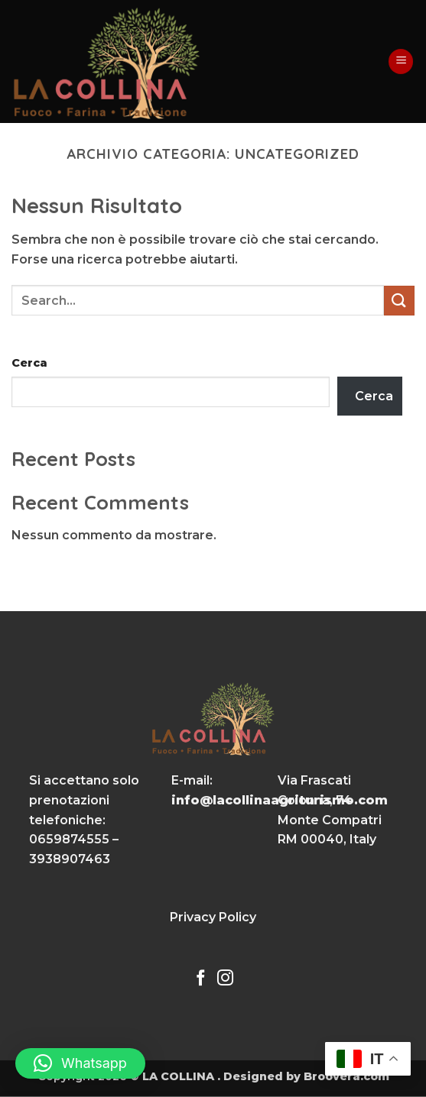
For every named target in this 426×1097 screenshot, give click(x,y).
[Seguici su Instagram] (225, 979)
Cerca (29, 363)
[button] (401, 61)
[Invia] (399, 301)
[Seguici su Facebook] (201, 979)
